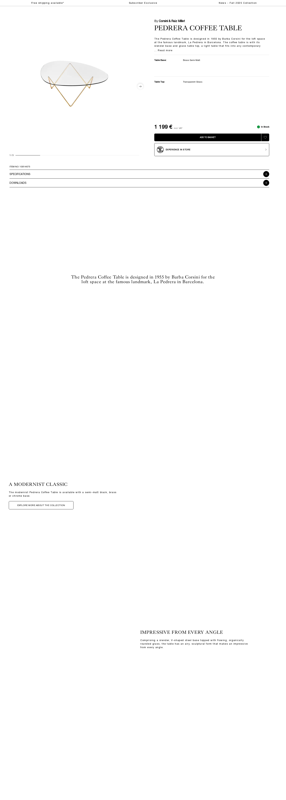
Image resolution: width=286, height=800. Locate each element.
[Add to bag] (207, 137)
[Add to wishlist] (265, 137)
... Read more (163, 50)
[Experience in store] (211, 149)
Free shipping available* (47, 2)
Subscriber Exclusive (143, 2)
